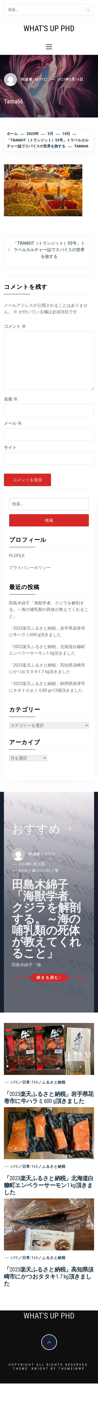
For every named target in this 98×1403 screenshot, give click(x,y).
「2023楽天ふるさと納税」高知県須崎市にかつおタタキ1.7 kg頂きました (47, 668)
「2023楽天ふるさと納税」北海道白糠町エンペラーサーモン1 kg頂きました (47, 650)
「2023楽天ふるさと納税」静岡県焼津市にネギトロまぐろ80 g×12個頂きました (47, 687)
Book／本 (27, 871)
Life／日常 (20, 1082)
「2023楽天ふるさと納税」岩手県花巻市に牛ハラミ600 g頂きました (47, 631)
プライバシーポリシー (30, 567)
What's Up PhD (49, 28)
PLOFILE (17, 555)
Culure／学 (48, 871)
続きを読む (49, 977)
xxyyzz (41, 79)
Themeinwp (71, 1369)
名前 (11, 399)
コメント (15, 326)
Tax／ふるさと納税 (49, 1082)
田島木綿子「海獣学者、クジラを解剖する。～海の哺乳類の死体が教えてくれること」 (48, 610)
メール (13, 423)
